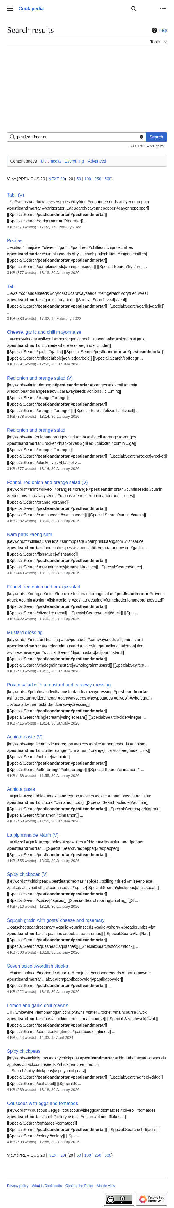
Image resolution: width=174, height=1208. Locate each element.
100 (87, 178)
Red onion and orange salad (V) (40, 378)
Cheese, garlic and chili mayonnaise (44, 332)
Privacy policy (17, 1186)
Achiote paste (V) (24, 736)
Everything (74, 161)
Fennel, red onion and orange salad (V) (47, 482)
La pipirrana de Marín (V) (32, 835)
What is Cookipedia (47, 1186)
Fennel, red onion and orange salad (43, 586)
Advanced (97, 161)
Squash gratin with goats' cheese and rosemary (56, 920)
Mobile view (106, 1186)
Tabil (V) (15, 194)
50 (79, 178)
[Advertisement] (87, 91)
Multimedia (51, 161)
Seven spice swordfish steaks (37, 965)
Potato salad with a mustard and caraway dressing (59, 684)
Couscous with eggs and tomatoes (42, 1103)
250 (97, 178)
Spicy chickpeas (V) (27, 874)
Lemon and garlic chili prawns (37, 1005)
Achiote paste (21, 789)
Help (158, 30)
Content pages (23, 161)
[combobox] (76, 137)
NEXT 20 (56, 178)
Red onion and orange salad (36, 430)
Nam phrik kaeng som (29, 534)
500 (107, 178)
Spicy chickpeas (23, 1051)
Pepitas (14, 240)
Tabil (12, 286)
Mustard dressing (24, 632)
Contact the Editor (79, 1186)
